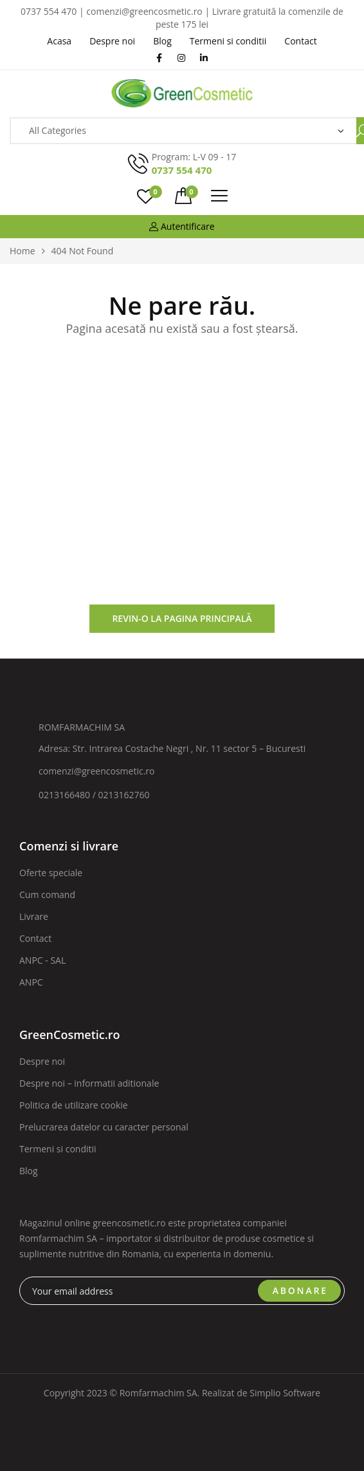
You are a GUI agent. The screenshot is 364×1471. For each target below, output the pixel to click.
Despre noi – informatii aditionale (89, 1083)
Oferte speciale (50, 873)
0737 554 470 (182, 170)
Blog (28, 1171)
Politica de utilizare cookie (73, 1105)
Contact (35, 938)
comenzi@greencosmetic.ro (97, 771)
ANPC (31, 982)
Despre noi (42, 1061)
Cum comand (47, 894)
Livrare (33, 916)
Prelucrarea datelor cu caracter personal (103, 1127)
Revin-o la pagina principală (181, 618)
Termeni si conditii (57, 1149)
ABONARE (300, 1290)
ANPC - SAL (42, 960)
